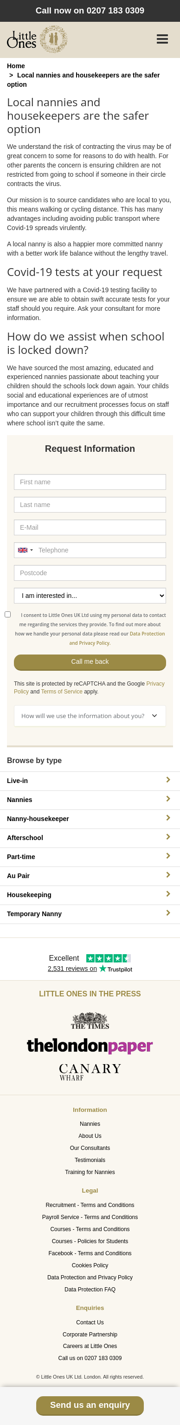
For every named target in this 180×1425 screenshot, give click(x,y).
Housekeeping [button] (90, 895)
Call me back (90, 661)
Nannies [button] (90, 799)
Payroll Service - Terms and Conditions (90, 1217)
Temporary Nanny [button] (90, 914)
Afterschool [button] (90, 837)
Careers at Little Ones (90, 1346)
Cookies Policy (90, 1265)
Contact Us (89, 1322)
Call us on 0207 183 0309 (90, 1358)
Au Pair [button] (90, 875)
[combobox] (25, 550)
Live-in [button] (90, 780)
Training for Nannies (90, 1172)
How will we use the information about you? (89, 716)
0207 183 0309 (116, 10)
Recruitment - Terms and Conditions (89, 1205)
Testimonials (90, 1160)
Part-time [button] (90, 856)
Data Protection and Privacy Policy (90, 1277)
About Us (89, 1136)
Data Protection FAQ (90, 1289)
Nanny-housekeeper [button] (90, 818)
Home (16, 66)
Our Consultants (90, 1148)
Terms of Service (62, 691)
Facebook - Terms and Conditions (89, 1253)
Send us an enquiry (90, 1405)
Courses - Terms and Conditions (89, 1229)
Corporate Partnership (90, 1334)
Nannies (90, 1124)
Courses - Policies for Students (90, 1241)
